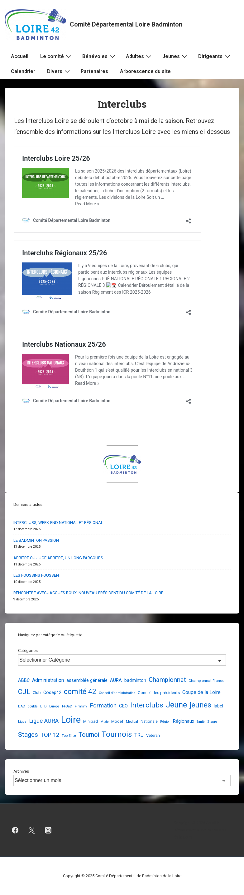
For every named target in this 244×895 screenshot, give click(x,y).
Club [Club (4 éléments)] (37, 692)
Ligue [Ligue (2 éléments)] (22, 722)
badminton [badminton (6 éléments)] (135, 680)
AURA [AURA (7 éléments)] (116, 680)
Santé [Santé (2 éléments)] (201, 722)
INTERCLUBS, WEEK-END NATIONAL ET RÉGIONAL (58, 522)
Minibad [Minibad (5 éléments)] (90, 721)
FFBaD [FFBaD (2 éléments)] (67, 706)
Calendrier (23, 71)
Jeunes (175, 56)
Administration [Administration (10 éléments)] (48, 680)
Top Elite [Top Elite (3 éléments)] (69, 735)
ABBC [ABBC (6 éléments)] (24, 680)
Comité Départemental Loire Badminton (126, 24)
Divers (59, 71)
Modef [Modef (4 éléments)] (117, 721)
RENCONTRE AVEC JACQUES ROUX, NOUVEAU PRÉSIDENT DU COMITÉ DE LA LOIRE (88, 592)
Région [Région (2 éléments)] (165, 722)
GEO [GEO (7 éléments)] (123, 706)
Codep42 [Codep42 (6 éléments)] (52, 692)
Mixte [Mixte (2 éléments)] (104, 722)
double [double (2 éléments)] (33, 706)
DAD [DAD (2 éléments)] (21, 706)
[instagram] (48, 830)
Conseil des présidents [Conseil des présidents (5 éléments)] (159, 692)
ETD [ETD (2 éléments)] (43, 706)
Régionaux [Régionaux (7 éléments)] (183, 721)
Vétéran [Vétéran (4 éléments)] (153, 735)
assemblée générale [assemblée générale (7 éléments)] (87, 680)
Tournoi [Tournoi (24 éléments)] (89, 734)
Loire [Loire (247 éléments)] (71, 719)
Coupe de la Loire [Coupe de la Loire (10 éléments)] (201, 692)
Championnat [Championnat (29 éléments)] (167, 679)
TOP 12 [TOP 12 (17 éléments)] (50, 734)
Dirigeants (215, 56)
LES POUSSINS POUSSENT (37, 575)
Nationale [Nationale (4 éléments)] (149, 721)
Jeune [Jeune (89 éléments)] (176, 704)
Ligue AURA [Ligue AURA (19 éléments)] (44, 720)
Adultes (139, 56)
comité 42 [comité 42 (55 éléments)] (80, 691)
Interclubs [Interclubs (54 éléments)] (146, 705)
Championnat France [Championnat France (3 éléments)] (206, 680)
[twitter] (32, 830)
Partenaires (94, 71)
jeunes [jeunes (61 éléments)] (200, 705)
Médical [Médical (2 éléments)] (132, 722)
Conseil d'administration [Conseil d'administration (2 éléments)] (117, 693)
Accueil (19, 56)
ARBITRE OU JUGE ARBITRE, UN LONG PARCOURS (58, 557)
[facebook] (15, 830)
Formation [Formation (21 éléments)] (103, 705)
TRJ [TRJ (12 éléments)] (139, 735)
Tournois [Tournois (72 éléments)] (117, 734)
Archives (21, 771)
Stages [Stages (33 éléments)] (28, 734)
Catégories (28, 650)
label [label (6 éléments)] (218, 705)
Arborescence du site (145, 71)
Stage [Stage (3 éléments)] (212, 721)
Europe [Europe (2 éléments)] (54, 706)
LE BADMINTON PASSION (36, 540)
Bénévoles (99, 56)
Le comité (56, 56)
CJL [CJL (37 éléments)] (24, 692)
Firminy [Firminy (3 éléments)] (81, 706)
